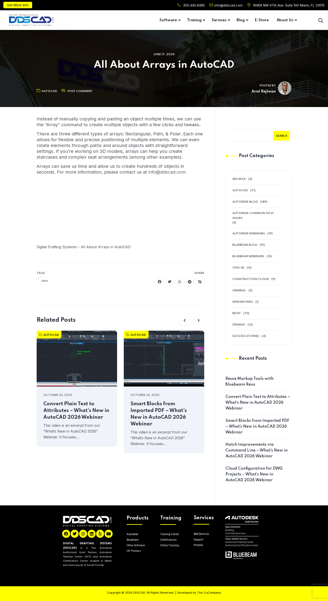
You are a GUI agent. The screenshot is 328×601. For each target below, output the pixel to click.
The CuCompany (209, 592)
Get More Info (18, 5)
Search (281, 136)
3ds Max (239, 179)
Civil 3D (238, 267)
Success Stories (245, 336)
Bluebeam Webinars (248, 256)
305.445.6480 (194, 5)
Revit (236, 313)
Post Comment (80, 91)
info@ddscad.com (228, 5)
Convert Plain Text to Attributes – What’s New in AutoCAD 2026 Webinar (76, 410)
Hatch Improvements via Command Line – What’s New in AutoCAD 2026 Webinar (256, 450)
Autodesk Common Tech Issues (252, 216)
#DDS (44, 281)
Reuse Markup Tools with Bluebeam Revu (249, 382)
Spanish (238, 324)
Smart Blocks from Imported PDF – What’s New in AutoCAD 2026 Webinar (158, 414)
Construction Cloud (250, 279)
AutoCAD (47, 91)
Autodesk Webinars (248, 233)
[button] (184, 320)
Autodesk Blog (245, 201)
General (239, 290)
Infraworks (242, 301)
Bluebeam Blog (244, 245)
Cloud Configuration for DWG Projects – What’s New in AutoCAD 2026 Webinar (254, 474)
